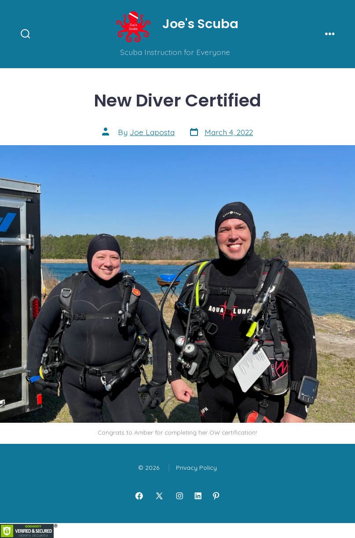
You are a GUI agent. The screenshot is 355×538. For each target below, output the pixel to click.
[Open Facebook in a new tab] (139, 496)
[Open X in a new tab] (159, 496)
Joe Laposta (152, 132)
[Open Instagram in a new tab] (179, 496)
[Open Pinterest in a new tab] (216, 496)
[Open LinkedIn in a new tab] (198, 496)
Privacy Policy (196, 468)
